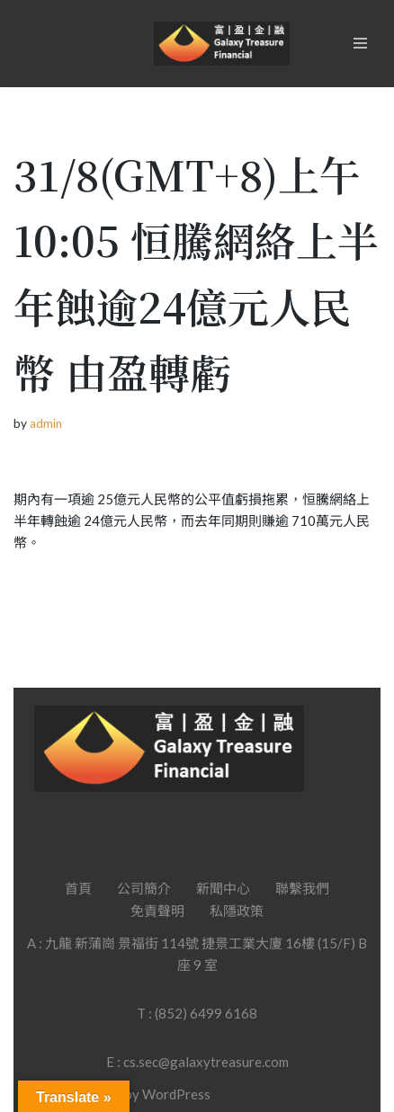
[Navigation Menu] (360, 43)
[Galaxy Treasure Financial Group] (222, 44)
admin (46, 423)
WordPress (176, 1094)
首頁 (78, 888)
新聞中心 (223, 888)
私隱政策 (237, 911)
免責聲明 (157, 911)
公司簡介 (144, 888)
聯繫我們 (302, 888)
